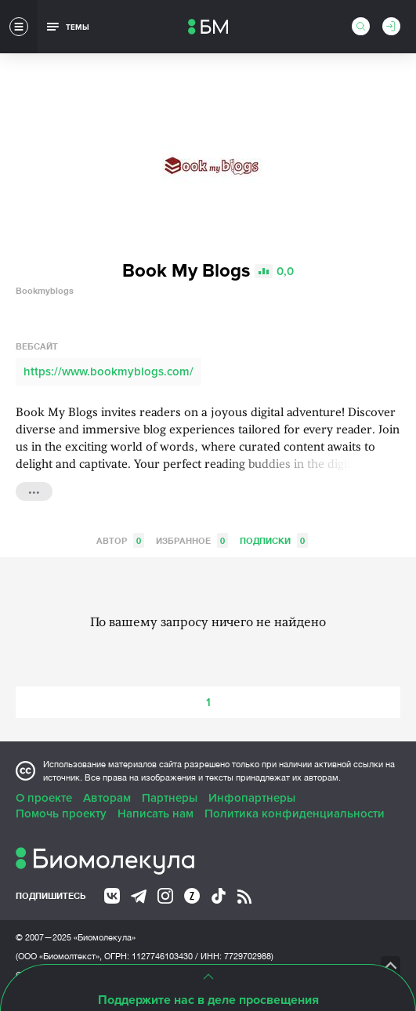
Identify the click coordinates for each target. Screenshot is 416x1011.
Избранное (192, 540)
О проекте (44, 798)
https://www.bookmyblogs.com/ (109, 371)
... (34, 490)
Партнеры (169, 798)
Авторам (107, 798)
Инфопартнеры (251, 798)
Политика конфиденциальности (294, 813)
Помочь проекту (61, 813)
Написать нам (156, 813)
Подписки (274, 540)
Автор (120, 540)
